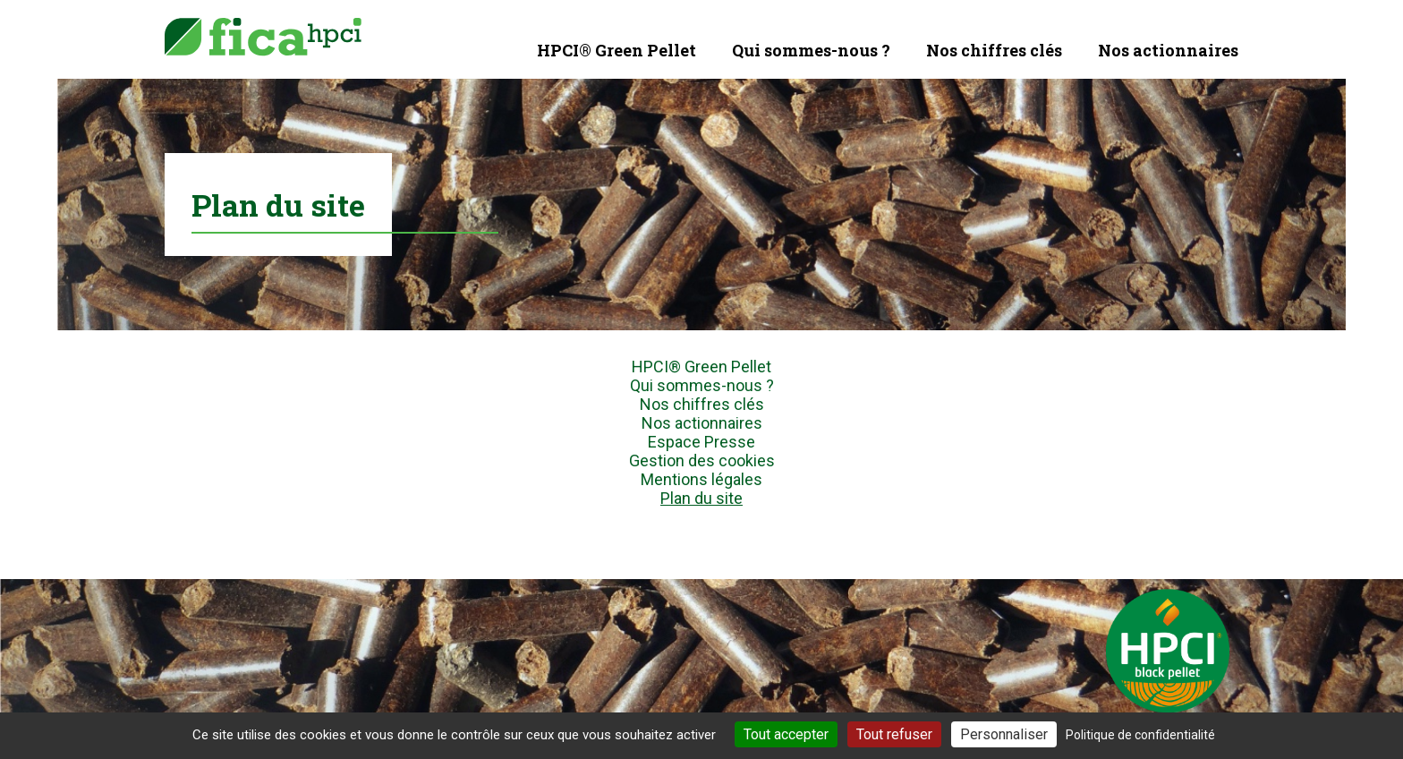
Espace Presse (701, 441)
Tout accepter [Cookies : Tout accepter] (786, 734)
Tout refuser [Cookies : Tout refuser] (894, 734)
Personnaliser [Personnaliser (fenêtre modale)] (1004, 734)
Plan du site (701, 498)
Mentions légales (701, 479)
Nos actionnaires (1168, 50)
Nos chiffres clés (994, 50)
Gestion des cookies (702, 460)
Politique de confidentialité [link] (1140, 735)
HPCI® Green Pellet (616, 50)
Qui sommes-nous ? (811, 50)
